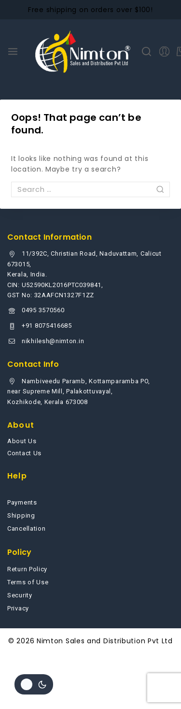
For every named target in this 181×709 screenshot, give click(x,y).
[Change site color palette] (33, 684)
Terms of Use (27, 582)
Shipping (21, 515)
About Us (22, 441)
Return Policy (27, 569)
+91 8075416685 (47, 325)
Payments (22, 502)
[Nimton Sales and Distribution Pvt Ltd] (83, 51)
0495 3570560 (43, 310)
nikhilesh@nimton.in (53, 341)
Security (19, 595)
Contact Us (24, 453)
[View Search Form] (146, 51)
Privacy (18, 608)
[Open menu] (12, 51)
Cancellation (26, 528)
